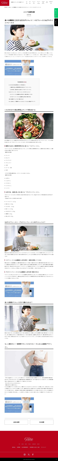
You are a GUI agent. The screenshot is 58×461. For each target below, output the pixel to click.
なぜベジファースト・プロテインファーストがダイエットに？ (20, 92)
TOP (19, 444)
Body (30, 2)
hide (25, 82)
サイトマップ (43, 447)
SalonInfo (43, 2)
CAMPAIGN (34, 444)
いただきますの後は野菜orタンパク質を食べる (17, 84)
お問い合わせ (56, 22)
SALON (38, 444)
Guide (51, 2)
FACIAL (29, 444)
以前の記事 (16, 422)
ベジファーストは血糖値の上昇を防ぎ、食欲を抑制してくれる (21, 94)
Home (27, 2)
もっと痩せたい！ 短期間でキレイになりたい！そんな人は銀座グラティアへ (22, 101)
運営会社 (13, 447)
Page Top (56, 459)
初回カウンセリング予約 (56, 13)
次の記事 (41, 422)
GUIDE (23, 444)
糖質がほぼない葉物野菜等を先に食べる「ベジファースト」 (21, 87)
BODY (26, 444)
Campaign (38, 2)
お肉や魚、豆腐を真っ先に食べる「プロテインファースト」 (21, 89)
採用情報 (18, 447)
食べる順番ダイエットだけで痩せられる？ (16, 99)
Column (47, 2)
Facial (34, 2)
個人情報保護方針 (25, 447)
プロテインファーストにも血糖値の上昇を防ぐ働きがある (20, 96)
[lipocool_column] (19, 75)
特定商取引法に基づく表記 (34, 447)
